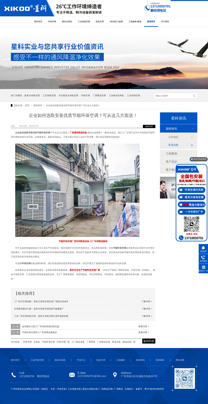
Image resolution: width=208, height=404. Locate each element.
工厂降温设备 (78, 342)
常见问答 (173, 145)
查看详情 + (143, 326)
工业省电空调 (84, 21)
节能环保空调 (48, 342)
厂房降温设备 (103, 342)
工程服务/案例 (135, 21)
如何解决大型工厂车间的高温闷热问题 (40, 326)
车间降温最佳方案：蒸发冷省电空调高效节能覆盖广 (39, 308)
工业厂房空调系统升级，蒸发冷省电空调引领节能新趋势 (41, 316)
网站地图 (180, 360)
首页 (27, 105)
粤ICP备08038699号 (154, 389)
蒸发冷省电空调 (32, 95)
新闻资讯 (151, 21)
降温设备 (116, 342)
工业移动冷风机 (116, 95)
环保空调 (52, 21)
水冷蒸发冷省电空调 (68, 95)
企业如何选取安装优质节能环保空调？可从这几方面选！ (73, 105)
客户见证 (171, 161)
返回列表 (149, 126)
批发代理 (100, 21)
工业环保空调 (133, 95)
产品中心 (81, 360)
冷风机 (36, 342)
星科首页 (38, 21)
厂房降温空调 (99, 95)
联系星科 (160, 360)
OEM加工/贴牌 (116, 21)
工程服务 (120, 360)
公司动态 (173, 137)
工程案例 (171, 153)
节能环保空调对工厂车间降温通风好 (39, 332)
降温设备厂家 (129, 342)
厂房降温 (91, 342)
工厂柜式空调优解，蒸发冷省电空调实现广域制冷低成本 (41, 301)
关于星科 (165, 21)
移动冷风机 (67, 21)
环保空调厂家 (63, 342)
